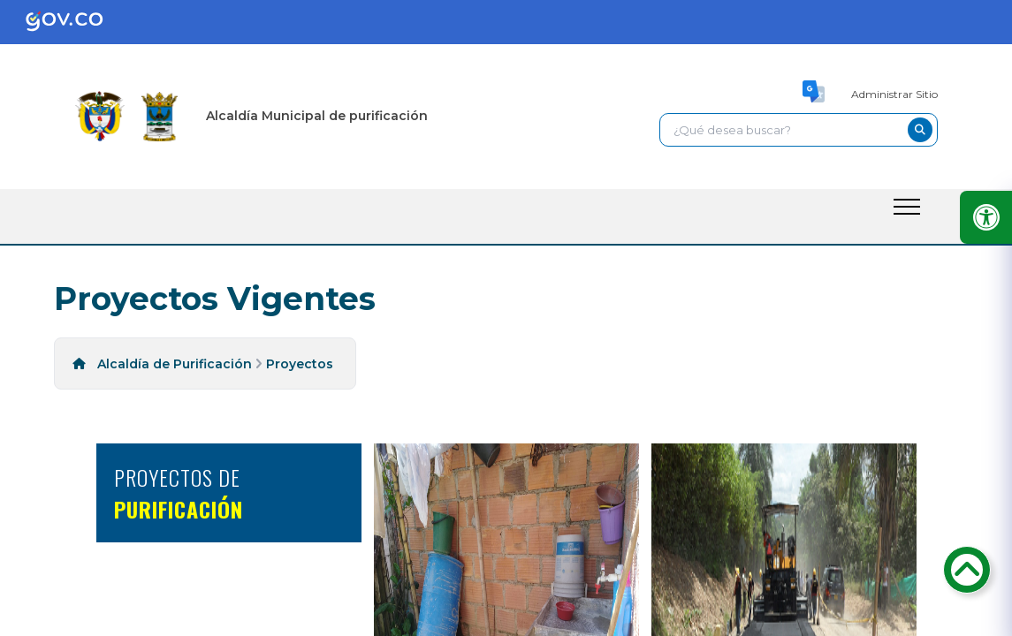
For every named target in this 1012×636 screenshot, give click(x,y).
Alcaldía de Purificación (174, 364)
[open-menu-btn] (906, 206)
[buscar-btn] (920, 129)
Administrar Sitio (894, 94)
